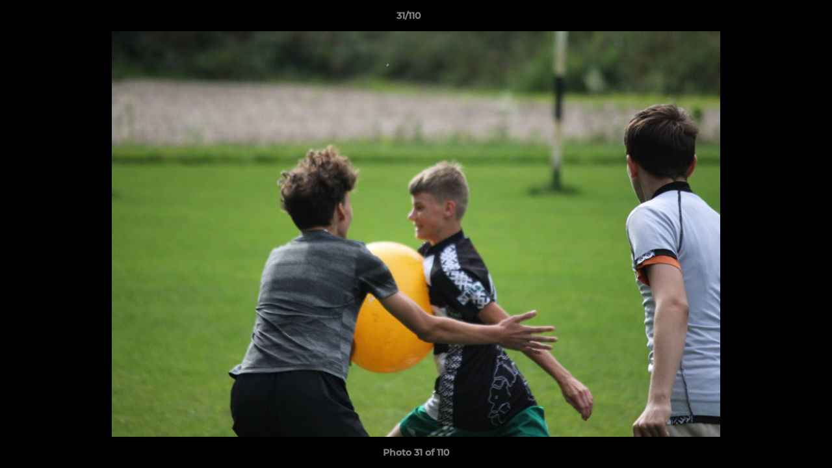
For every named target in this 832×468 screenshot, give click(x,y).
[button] (777, 19)
